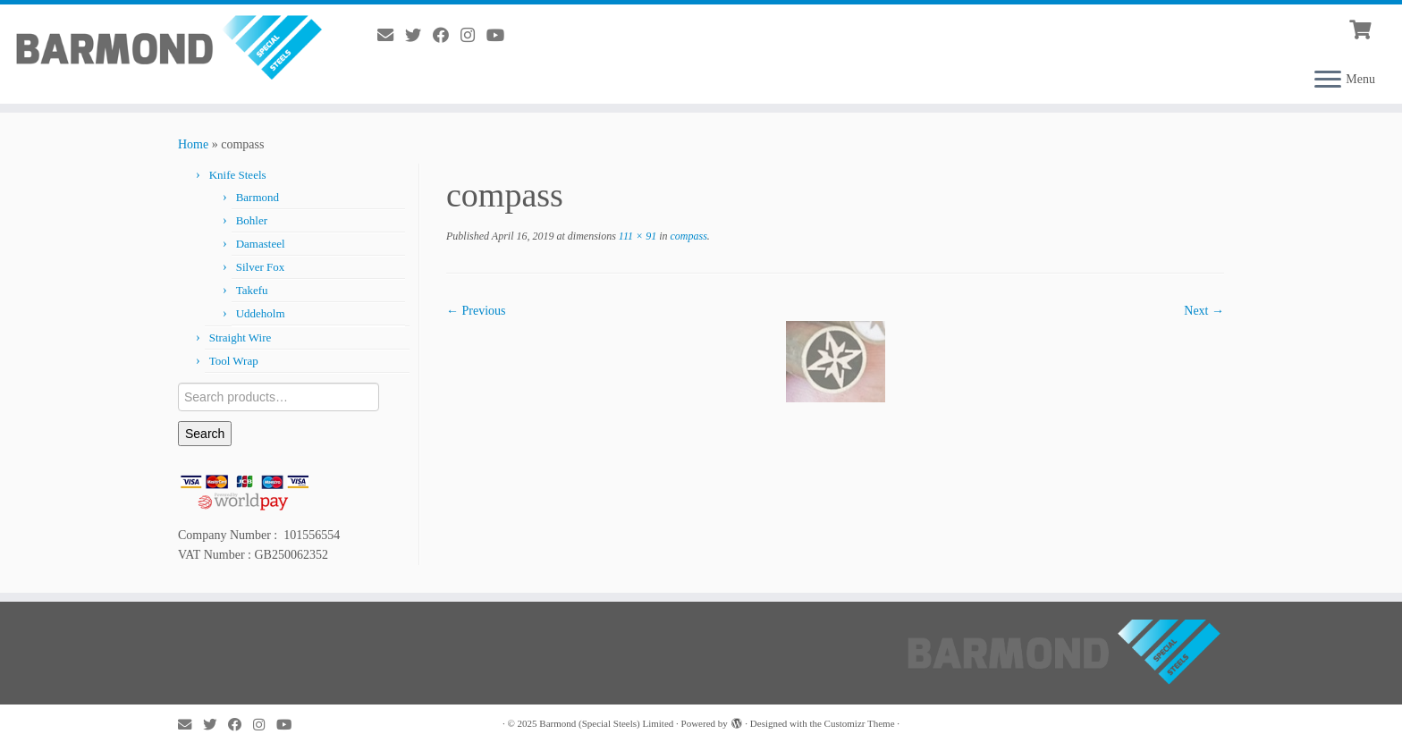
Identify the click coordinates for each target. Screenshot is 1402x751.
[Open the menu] (1327, 80)
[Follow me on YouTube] (501, 36)
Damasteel (260, 243)
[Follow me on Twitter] (419, 36)
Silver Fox (260, 267)
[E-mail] (391, 36)
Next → (1204, 310)
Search (204, 433)
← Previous (476, 310)
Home (193, 144)
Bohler (251, 220)
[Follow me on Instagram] (473, 36)
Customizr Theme (859, 723)
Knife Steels (237, 174)
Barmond (257, 197)
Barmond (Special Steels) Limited (606, 723)
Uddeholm (260, 313)
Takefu (252, 290)
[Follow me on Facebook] (446, 36)
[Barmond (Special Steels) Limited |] (162, 46)
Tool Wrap (233, 360)
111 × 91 (636, 236)
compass (686, 236)
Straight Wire (240, 337)
